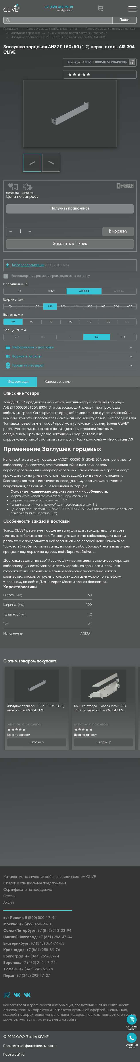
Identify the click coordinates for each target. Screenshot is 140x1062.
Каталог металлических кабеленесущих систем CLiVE (49, 877)
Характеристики (58, 382)
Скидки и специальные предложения (34, 883)
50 (10, 306)
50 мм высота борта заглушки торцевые (77, 33)
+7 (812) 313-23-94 (54, 931)
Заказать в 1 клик (70, 244)
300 (89, 306)
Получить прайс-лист (70, 209)
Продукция (11, 29)
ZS (26, 292)
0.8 (49, 336)
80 (26, 305)
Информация (18, 382)
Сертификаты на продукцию (27, 890)
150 (107, 321)
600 (129, 306)
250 (78, 305)
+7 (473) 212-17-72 (39, 963)
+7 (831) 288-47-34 (55, 937)
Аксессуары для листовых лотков (110, 29)
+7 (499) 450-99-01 (59, 7)
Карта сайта (14, 1054)
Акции (8, 903)
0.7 (17, 337)
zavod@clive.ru (64, 11)
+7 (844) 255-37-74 (42, 957)
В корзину (118, 231)
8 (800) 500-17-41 (40, 918)
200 (63, 306)
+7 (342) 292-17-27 (33, 976)
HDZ (57, 292)
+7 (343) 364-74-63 (47, 944)
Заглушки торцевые (25, 33)
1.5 (123, 337)
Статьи (9, 896)
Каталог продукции (25, 265)
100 (36, 306)
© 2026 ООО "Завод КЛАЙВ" (26, 1037)
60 (32, 321)
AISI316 (125, 291)
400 (103, 306)
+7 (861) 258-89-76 (43, 950)
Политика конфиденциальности (29, 1046)
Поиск (124, 20)
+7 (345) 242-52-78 (36, 969)
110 (88, 321)
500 (116, 306)
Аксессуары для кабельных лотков (52, 29)
